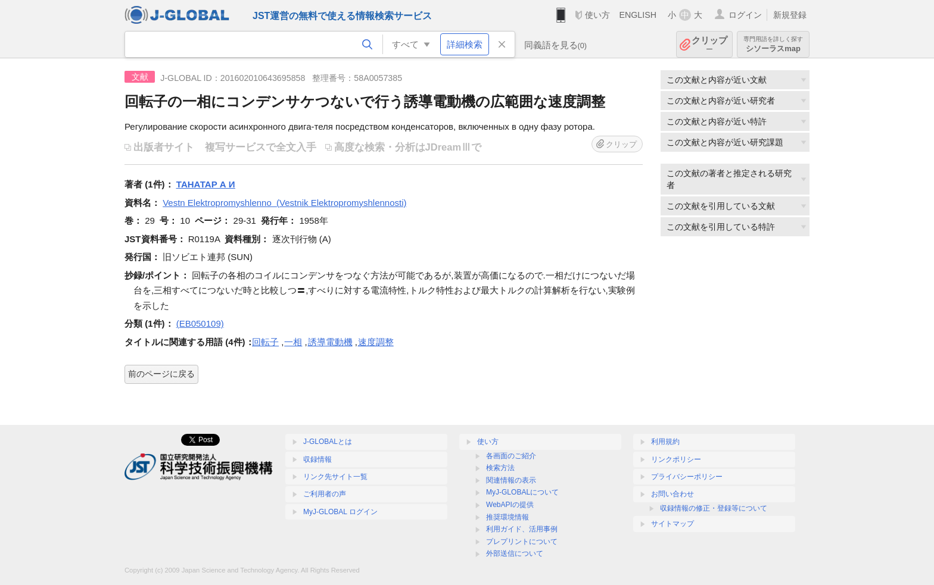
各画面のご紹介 (511, 456)
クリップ (709, 44)
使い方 (597, 15)
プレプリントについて (522, 541)
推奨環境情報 (507, 517)
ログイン (745, 15)
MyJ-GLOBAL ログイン (340, 512)
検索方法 (500, 468)
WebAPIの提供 (510, 504)
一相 (293, 342)
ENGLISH (637, 15)
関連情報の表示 (511, 480)
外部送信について (514, 553)
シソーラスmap (773, 44)
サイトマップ (672, 524)
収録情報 (317, 459)
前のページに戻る (161, 373)
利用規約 (665, 441)
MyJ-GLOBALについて (522, 492)
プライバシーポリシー (687, 477)
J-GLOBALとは (327, 441)
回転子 (265, 342)
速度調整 (376, 342)
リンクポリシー (676, 459)
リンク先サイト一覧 (335, 477)
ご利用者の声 (324, 494)
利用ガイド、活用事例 (522, 529)
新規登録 (790, 15)
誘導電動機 (330, 342)
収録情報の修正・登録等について (713, 508)
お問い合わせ (672, 494)
